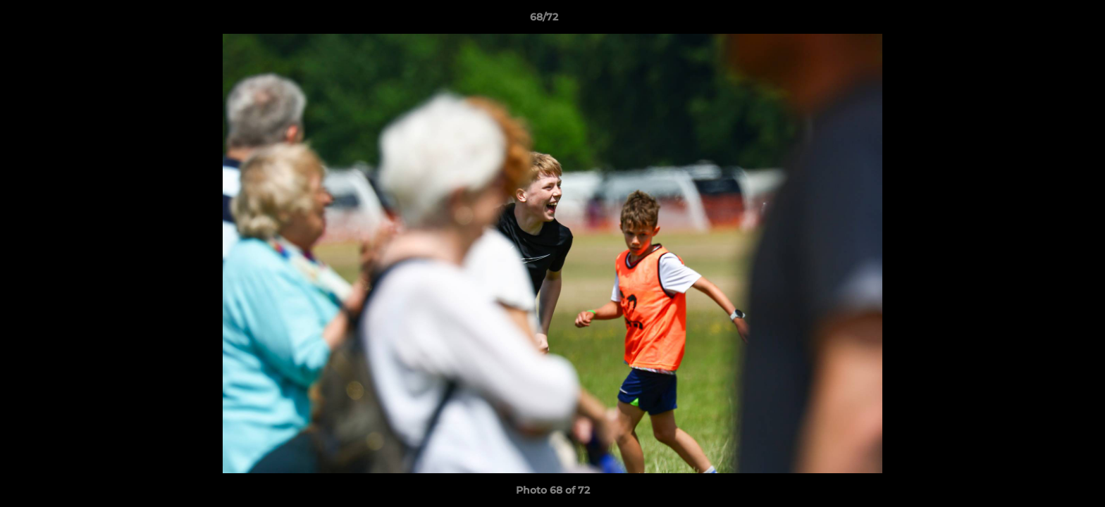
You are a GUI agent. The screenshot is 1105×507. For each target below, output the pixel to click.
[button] (1045, 20)
